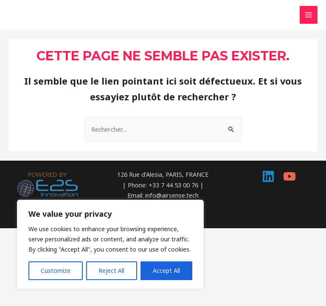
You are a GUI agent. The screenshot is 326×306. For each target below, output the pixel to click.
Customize (55, 270)
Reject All (111, 270)
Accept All (166, 270)
